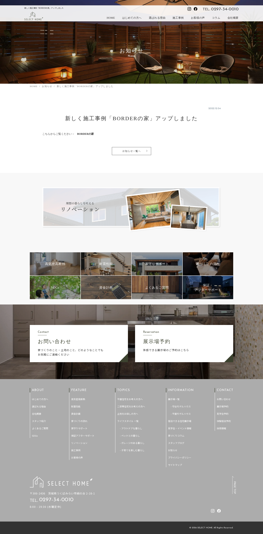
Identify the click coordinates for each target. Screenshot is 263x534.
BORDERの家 (85, 133)
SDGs (35, 435)
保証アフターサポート (82, 435)
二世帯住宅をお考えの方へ (131, 406)
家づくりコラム (176, 435)
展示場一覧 (174, 399)
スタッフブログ (176, 443)
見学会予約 (222, 413)
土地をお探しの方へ (127, 413)
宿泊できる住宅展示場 (179, 421)
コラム (216, 17)
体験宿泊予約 (224, 421)
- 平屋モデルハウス (181, 413)
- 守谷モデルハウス (181, 406)
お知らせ (172, 450)
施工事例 (178, 17)
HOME (111, 17)
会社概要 (233, 17)
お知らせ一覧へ (131, 151)
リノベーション (79, 443)
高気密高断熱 (78, 399)
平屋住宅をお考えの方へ (130, 399)
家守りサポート (79, 428)
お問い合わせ (224, 399)
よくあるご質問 (40, 428)
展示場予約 (222, 406)
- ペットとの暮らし (130, 435)
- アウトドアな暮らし (131, 428)
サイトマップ (175, 465)
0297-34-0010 (225, 9)
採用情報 (221, 428)
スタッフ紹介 (39, 421)
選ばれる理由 (157, 17)
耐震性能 (75, 406)
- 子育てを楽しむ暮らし (132, 450)
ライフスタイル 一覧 (128, 421)
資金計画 (75, 413)
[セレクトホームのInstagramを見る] (189, 9)
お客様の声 (198, 17)
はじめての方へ (132, 17)
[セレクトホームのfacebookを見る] (195, 9)
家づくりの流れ (79, 421)
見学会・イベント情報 (179, 428)
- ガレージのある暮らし (132, 443)
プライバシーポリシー (179, 457)
